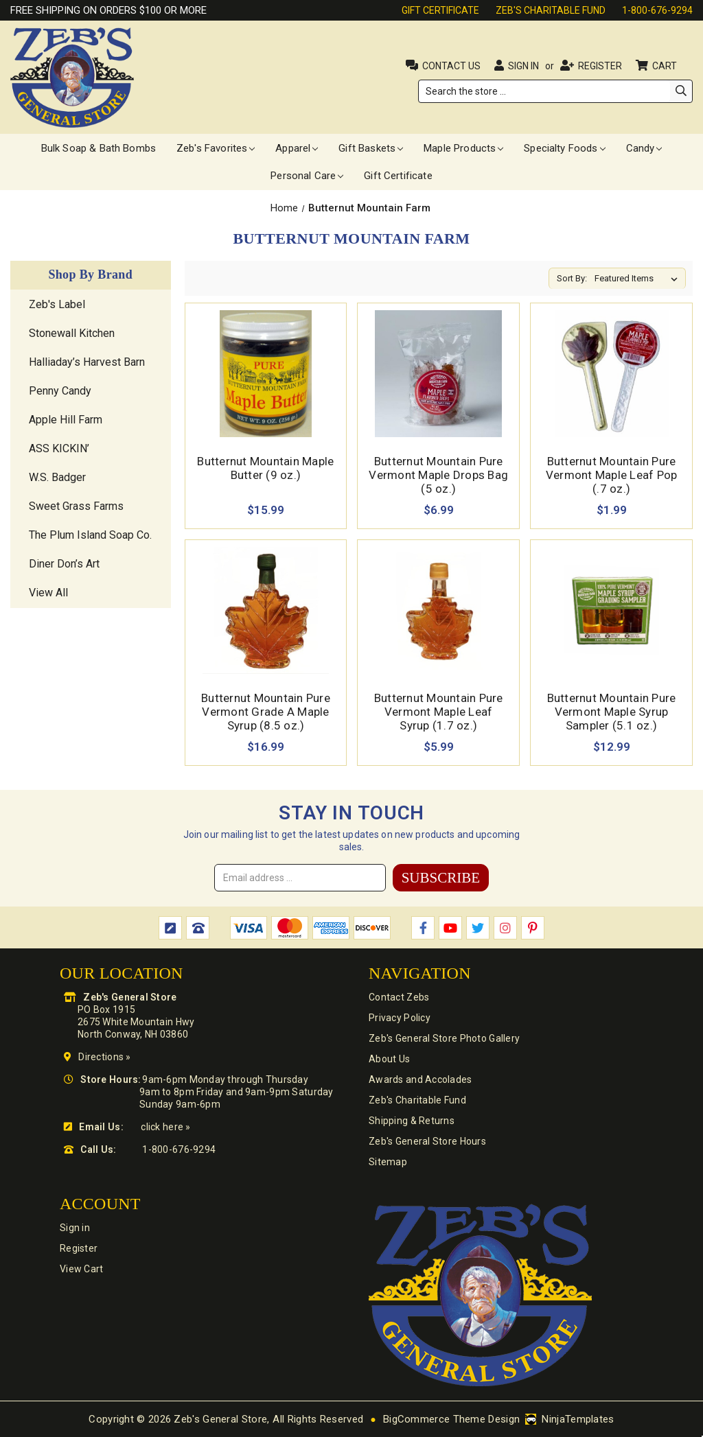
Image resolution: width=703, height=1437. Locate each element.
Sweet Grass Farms (76, 506)
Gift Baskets (370, 148)
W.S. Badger (57, 477)
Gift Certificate (440, 10)
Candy (644, 148)
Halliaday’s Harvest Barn (87, 362)
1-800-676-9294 (657, 10)
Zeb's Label (57, 304)
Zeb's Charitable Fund (551, 10)
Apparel (296, 148)
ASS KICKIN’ (59, 448)
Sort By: (572, 278)
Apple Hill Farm (65, 419)
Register (600, 65)
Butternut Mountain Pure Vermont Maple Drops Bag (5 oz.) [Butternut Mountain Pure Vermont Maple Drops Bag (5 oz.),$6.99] (438, 474)
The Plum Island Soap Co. (90, 534)
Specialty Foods (564, 148)
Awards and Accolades (420, 1079)
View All (48, 592)
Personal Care (306, 176)
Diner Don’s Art (64, 563)
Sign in (523, 65)
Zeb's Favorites (215, 148)
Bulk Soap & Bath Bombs (98, 148)
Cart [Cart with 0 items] (665, 65)
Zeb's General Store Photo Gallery (444, 1038)
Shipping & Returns (411, 1120)
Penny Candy (60, 390)
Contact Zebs (399, 997)
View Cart (82, 1268)
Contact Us (451, 65)
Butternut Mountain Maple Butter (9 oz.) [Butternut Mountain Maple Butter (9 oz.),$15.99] (265, 468)
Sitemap (388, 1161)
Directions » (104, 1056)
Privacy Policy (399, 1017)
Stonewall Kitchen (72, 333)
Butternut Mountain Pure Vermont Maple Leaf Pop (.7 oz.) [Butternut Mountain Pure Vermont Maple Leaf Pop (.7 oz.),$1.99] (612, 474)
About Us (389, 1058)
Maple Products (463, 148)
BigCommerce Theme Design (451, 1419)
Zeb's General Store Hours (427, 1141)
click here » (165, 1126)
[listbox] (638, 278)
